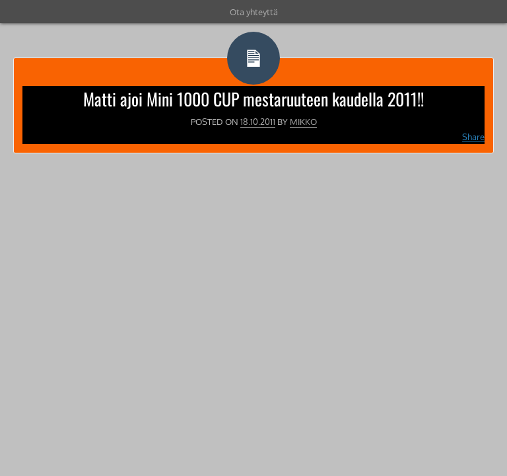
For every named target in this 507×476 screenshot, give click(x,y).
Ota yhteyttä (254, 12)
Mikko (303, 121)
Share (473, 137)
